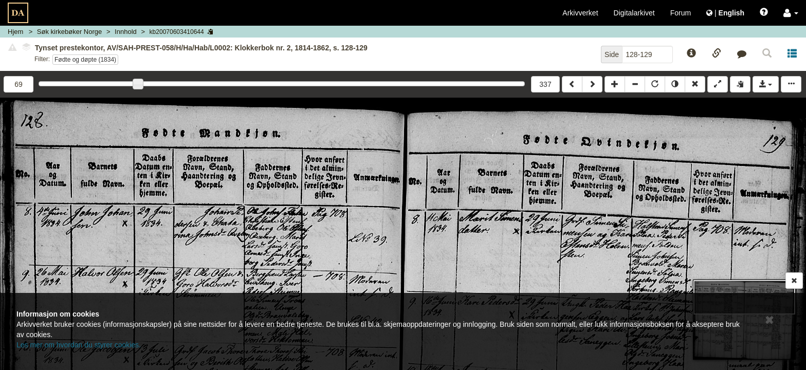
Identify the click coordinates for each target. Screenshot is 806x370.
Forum (680, 13)
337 (545, 84)
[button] (791, 13)
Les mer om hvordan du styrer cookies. (78, 345)
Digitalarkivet (634, 13)
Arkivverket (580, 13)
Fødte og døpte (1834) (85, 59)
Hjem (15, 31)
